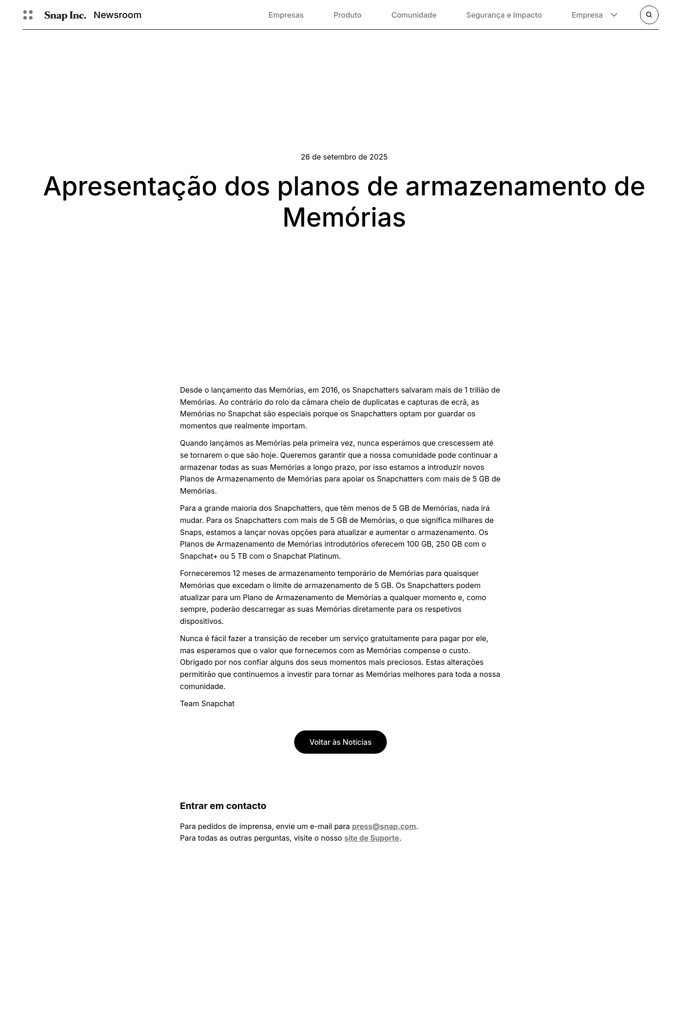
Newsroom (118, 14)
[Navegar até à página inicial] (65, 15)
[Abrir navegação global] (28, 15)
